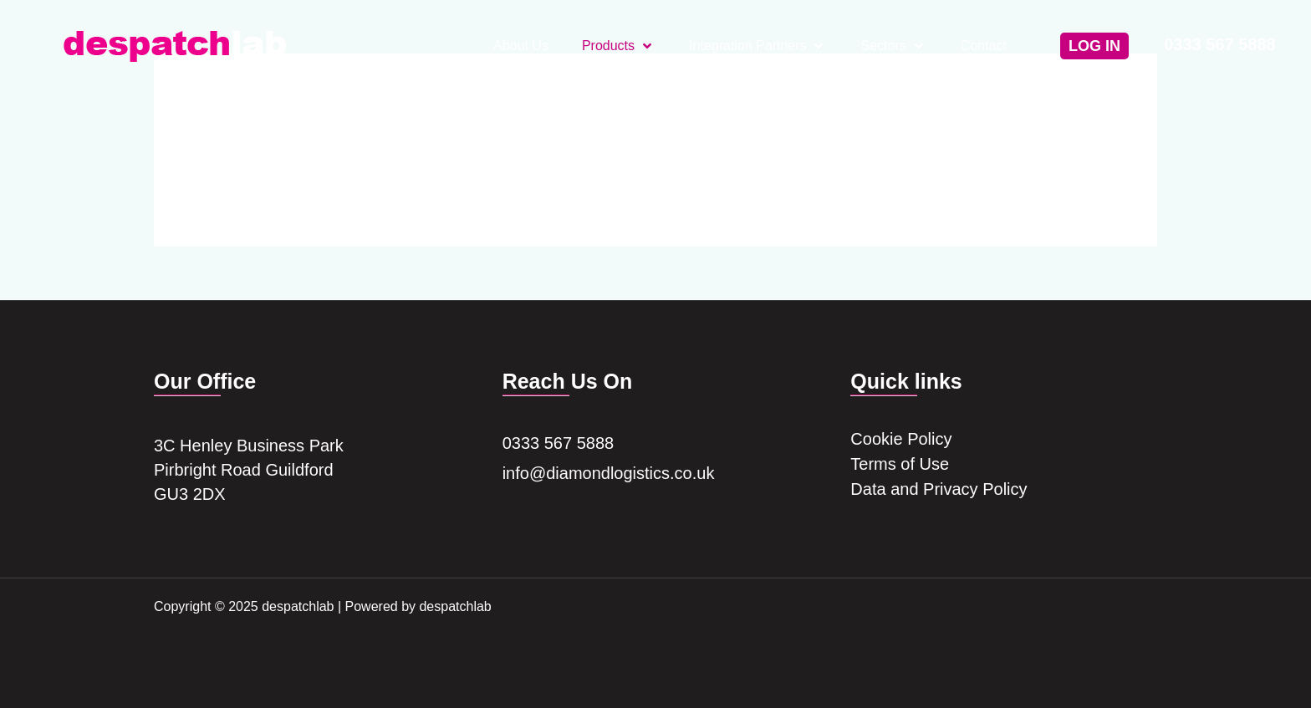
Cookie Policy (900, 439)
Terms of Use (899, 465)
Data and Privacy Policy (938, 491)
